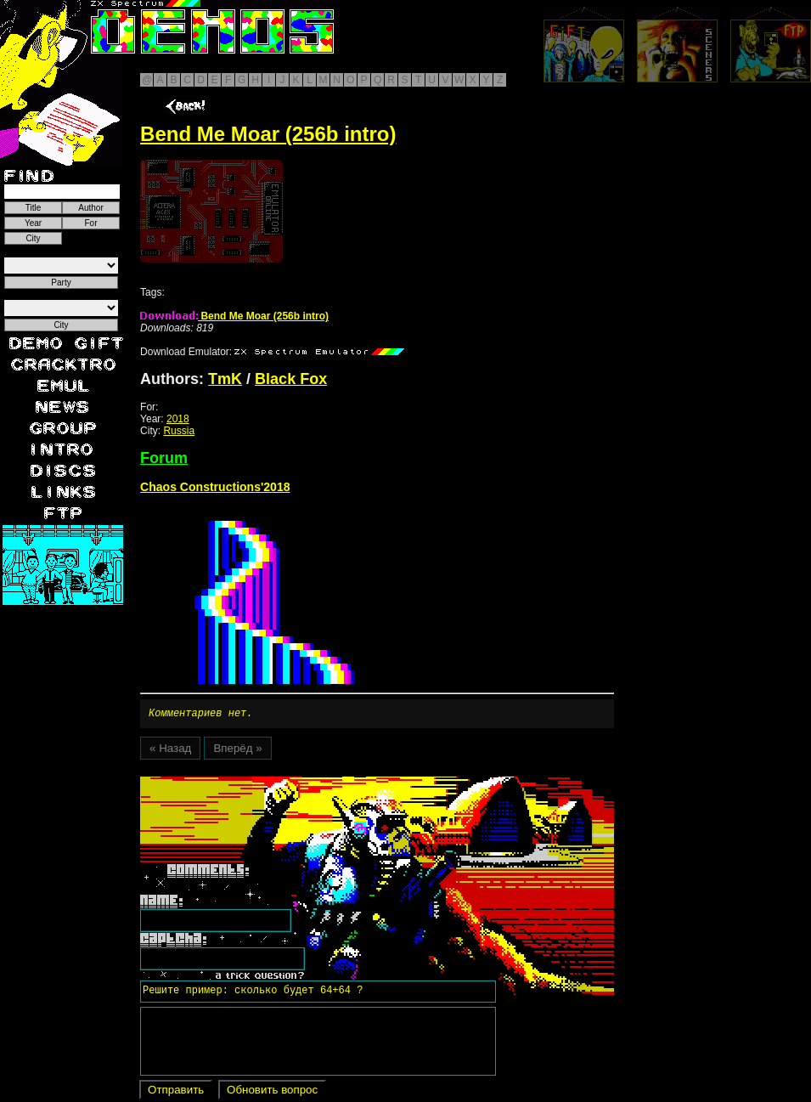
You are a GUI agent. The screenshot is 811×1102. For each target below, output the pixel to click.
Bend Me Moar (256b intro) (234, 316)
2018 (177, 419)
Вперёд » (237, 750)
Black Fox (291, 378)
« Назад (170, 750)
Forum (164, 457)
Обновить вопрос (272, 1092)
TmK (225, 378)
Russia (178, 431)
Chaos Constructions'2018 (215, 487)
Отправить (176, 1092)
